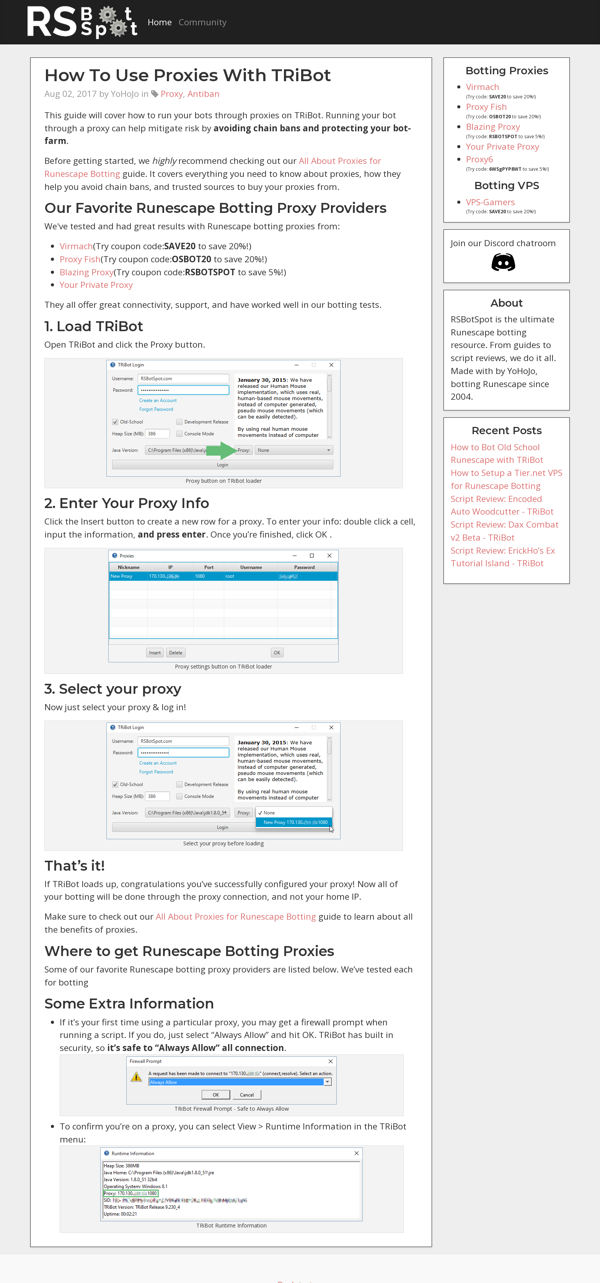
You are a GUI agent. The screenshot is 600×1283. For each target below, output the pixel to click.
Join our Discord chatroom (501, 256)
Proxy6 (479, 159)
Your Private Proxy (95, 272)
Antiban (200, 93)
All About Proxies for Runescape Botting (226, 903)
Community (199, 22)
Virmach (75, 233)
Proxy (171, 93)
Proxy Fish (80, 246)
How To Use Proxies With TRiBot (178, 75)
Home (159, 22)
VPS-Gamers (491, 202)
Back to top (300, 1259)
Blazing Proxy (86, 259)
